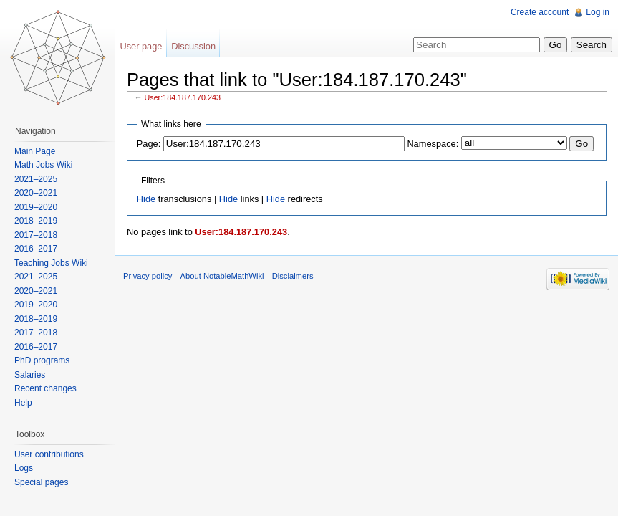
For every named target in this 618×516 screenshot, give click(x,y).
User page (141, 46)
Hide (146, 199)
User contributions (49, 454)
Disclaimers (293, 276)
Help (23, 403)
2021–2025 (35, 179)
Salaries (29, 375)
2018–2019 (35, 221)
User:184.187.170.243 (183, 97)
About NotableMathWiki (222, 276)
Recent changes (45, 388)
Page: (148, 143)
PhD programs (41, 360)
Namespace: (432, 143)
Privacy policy (147, 276)
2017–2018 (35, 235)
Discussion (193, 46)
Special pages (41, 482)
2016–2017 (35, 249)
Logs (23, 468)
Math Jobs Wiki (43, 165)
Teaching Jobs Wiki (51, 263)
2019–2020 (35, 207)
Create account (540, 12)
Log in (597, 12)
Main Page (34, 151)
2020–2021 (35, 193)
